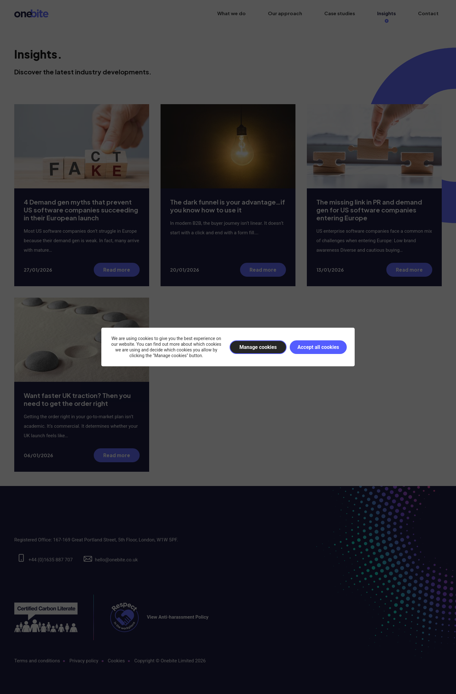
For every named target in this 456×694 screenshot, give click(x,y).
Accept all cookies (318, 347)
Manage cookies (258, 347)
